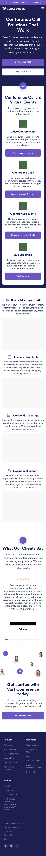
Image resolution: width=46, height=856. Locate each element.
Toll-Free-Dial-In (10, 763)
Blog (28, 756)
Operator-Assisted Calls (23, 235)
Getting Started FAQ (32, 751)
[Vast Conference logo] (18, 9)
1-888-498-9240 (10, 795)
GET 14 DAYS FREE (23, 62)
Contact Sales (9, 790)
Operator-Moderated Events (34, 766)
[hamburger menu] (42, 8)
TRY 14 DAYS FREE (23, 715)
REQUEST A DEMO (23, 72)
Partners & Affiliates (12, 835)
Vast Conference (12, 824)
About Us (7, 786)
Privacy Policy (9, 831)
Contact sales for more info (17, 2)
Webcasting (23, 276)
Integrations (9, 758)
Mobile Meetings (11, 754)
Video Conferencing (23, 153)
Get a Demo (35, 2)
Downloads (31, 772)
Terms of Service (11, 827)
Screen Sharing (10, 750)
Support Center (32, 745)
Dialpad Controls (33, 761)
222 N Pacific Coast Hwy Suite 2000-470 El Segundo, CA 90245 (10, 804)
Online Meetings (11, 745)
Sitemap (7, 839)
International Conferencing (9, 768)
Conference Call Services (22, 194)
